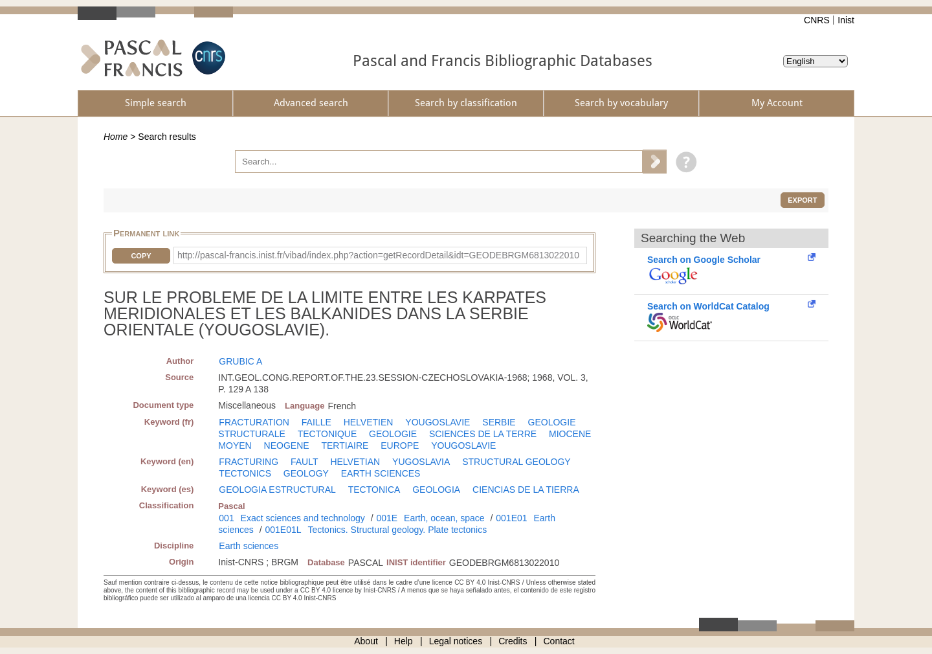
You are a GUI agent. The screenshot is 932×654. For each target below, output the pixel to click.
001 (226, 518)
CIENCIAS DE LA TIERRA (525, 489)
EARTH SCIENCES (381, 473)
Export (802, 200)
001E (386, 518)
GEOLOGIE (393, 434)
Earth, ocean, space (444, 518)
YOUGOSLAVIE (437, 422)
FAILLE (316, 422)
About (366, 641)
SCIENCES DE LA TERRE (483, 434)
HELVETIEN (369, 422)
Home (116, 136)
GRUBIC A (240, 361)
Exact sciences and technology (303, 518)
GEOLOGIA (436, 489)
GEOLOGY (306, 473)
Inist (846, 20)
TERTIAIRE (344, 445)
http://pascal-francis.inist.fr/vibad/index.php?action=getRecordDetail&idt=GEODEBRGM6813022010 (378, 255)
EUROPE (400, 445)
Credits (512, 641)
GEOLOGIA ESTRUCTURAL (277, 489)
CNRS (817, 20)
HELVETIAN (355, 462)
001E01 (511, 518)
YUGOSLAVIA (421, 462)
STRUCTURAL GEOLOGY (516, 462)
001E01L (283, 529)
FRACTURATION (254, 422)
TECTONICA (374, 489)
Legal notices (456, 641)
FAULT (304, 462)
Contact (559, 641)
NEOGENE (286, 445)
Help (403, 641)
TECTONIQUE (327, 434)
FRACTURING (248, 462)
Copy (141, 256)
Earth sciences (248, 546)
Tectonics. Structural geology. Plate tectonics (397, 529)
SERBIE (498, 422)
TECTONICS (245, 473)
